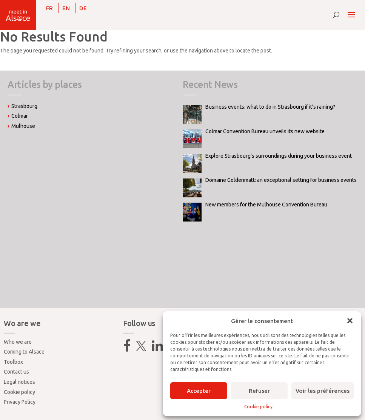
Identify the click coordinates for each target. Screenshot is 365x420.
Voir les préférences (323, 391)
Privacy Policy (19, 402)
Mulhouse (23, 126)
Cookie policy (258, 406)
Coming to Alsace (24, 352)
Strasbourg (24, 106)
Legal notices (19, 382)
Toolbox (13, 362)
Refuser (259, 391)
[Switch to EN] (66, 8)
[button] (350, 321)
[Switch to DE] (83, 8)
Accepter (199, 391)
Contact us (16, 372)
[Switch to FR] (49, 8)
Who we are (18, 342)
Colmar (19, 116)
